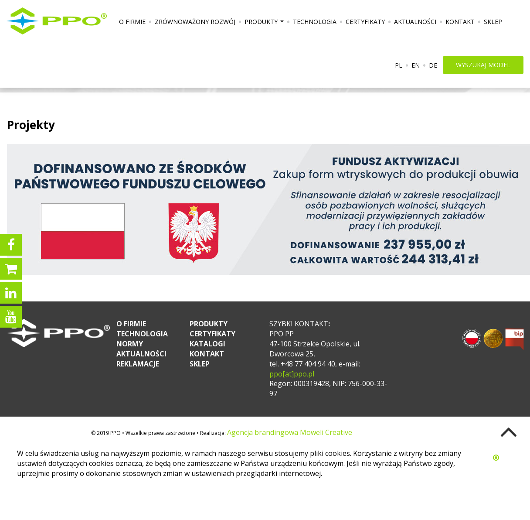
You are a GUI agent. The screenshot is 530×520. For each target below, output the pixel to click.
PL (398, 65)
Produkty (265, 24)
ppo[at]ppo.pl (291, 374)
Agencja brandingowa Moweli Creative (289, 432)
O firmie (132, 21)
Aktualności (415, 21)
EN (415, 65)
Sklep (493, 21)
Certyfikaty (365, 21)
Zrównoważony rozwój (195, 21)
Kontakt (460, 21)
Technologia (314, 21)
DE (433, 65)
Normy (129, 344)
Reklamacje (137, 364)
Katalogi (207, 344)
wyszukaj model (483, 65)
